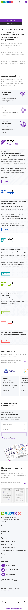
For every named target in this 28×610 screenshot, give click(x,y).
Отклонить (8, 608)
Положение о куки (14, 608)
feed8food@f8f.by (12, 586)
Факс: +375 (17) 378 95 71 (14, 582)
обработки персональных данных (11, 447)
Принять (20, 608)
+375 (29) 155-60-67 (12, 577)
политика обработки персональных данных (13, 597)
